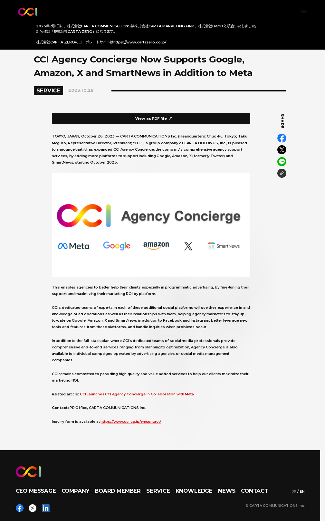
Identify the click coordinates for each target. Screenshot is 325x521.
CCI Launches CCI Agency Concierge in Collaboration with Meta (137, 394)
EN (304, 12)
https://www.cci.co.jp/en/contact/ (130, 421)
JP (297, 12)
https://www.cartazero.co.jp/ (139, 42)
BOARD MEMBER (118, 491)
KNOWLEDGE (194, 491)
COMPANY (76, 491)
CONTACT (254, 491)
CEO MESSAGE (36, 491)
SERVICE (158, 491)
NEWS (226, 491)
